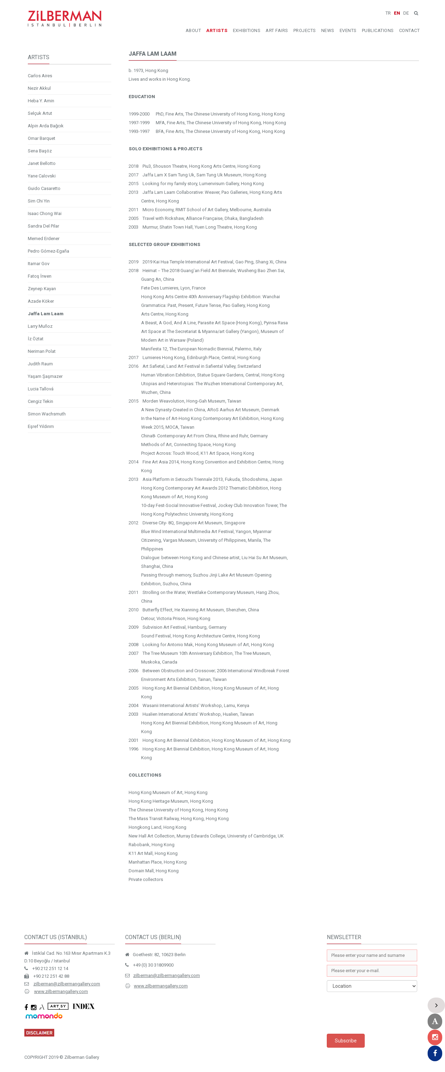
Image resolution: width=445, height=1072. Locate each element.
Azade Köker (41, 301)
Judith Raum (40, 363)
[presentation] (379, 1012)
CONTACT (409, 30)
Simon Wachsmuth (47, 413)
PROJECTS (304, 30)
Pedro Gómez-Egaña (48, 251)
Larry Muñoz (40, 326)
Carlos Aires (40, 75)
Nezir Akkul (39, 88)
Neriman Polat (42, 351)
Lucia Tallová (41, 388)
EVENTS (348, 30)
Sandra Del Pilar (43, 226)
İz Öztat (35, 338)
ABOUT (193, 30)
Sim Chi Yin (39, 201)
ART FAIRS (277, 30)
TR (388, 13)
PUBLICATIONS (378, 30)
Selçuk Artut (40, 113)
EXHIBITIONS (247, 30)
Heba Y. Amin (41, 100)
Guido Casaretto (44, 188)
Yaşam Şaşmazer (45, 376)
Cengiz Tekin (40, 401)
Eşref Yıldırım (41, 426)
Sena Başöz (40, 150)
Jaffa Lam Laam (45, 313)
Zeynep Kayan (42, 288)
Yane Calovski (42, 175)
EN (397, 13)
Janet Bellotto (42, 163)
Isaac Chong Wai (45, 213)
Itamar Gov (38, 263)
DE (406, 13)
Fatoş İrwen (39, 276)
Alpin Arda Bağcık (46, 125)
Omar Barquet (41, 138)
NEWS (327, 30)
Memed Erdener (43, 238)
